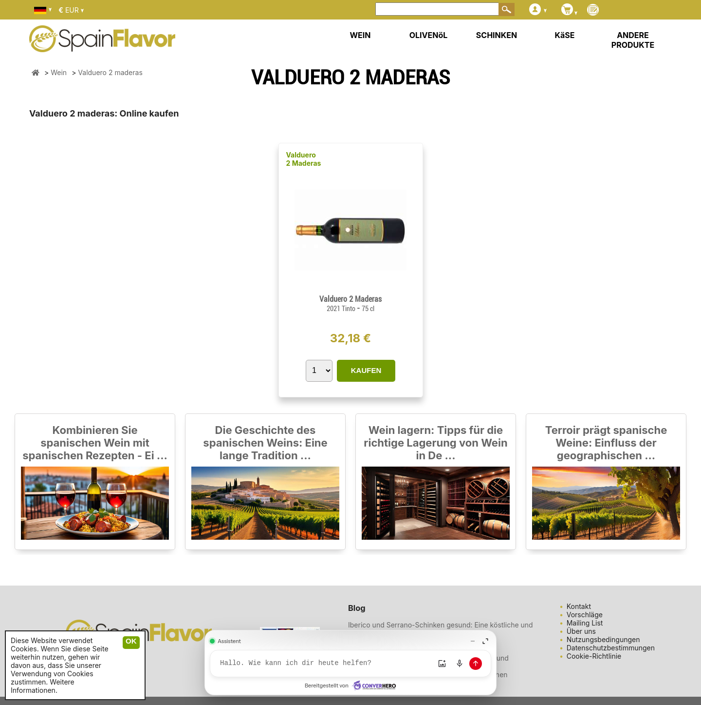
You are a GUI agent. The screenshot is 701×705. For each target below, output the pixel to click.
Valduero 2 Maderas (303, 159)
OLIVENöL (428, 35)
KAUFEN (366, 370)
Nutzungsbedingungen (603, 639)
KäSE (565, 35)
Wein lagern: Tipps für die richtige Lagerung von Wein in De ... (435, 443)
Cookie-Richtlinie (594, 656)
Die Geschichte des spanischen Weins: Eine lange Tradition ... (265, 443)
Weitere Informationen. (42, 686)
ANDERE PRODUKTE (632, 40)
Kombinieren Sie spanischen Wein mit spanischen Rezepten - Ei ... (94, 443)
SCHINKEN (496, 35)
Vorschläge (585, 614)
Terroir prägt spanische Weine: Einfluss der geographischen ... (606, 443)
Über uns (581, 631)
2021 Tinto (342, 309)
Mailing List (585, 623)
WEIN (360, 35)
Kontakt (579, 606)
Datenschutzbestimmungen (611, 648)
